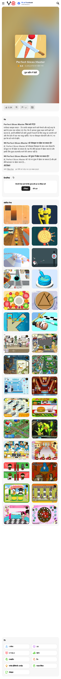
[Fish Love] (16, 321)
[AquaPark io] (16, 257)
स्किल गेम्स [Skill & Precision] (10, 169)
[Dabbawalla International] (44, 364)
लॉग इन (35, 189)
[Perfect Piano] (16, 214)
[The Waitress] (16, 343)
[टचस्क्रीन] (17, 659)
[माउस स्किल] (44, 665)
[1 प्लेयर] (17, 646)
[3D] (44, 646)
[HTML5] (17, 652)
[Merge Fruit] (16, 300)
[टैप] (44, 659)
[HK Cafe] (16, 450)
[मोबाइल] (17, 672)
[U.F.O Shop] (44, 493)
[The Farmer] (16, 428)
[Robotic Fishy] (44, 428)
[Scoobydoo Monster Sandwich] (16, 364)
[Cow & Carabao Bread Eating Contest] (16, 493)
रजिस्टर (25, 189)
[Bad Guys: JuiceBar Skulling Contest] (44, 471)
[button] (7, 165)
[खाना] (44, 652)
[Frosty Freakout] (16, 386)
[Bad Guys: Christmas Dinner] (16, 471)
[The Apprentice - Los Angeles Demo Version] (44, 386)
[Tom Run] (16, 236)
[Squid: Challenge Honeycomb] (44, 300)
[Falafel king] (44, 343)
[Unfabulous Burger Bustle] (44, 450)
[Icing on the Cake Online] (44, 278)
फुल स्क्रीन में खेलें (30, 72)
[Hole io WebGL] (16, 278)
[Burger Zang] (44, 407)
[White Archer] (44, 257)
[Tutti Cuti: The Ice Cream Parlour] (16, 514)
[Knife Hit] (44, 236)
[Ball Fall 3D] (44, 214)
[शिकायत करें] (24, 107)
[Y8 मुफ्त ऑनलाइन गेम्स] (11, 3)
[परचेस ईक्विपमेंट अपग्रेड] (17, 665)
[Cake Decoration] (44, 514)
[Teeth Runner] (44, 321)
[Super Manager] (16, 407)
